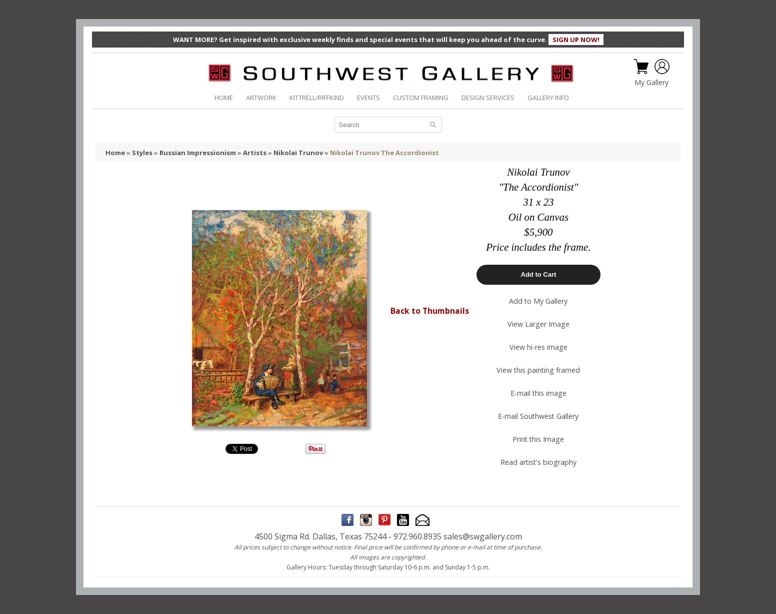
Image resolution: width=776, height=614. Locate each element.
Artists (254, 152)
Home (115, 152)
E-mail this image (538, 393)
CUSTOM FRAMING (420, 97)
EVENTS (368, 97)
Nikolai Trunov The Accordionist (384, 152)
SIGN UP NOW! (576, 39)
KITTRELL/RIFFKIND (317, 97)
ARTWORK (261, 97)
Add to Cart (538, 274)
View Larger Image (539, 324)
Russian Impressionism (198, 152)
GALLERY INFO (548, 97)
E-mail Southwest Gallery (538, 416)
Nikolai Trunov (298, 152)
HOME (223, 97)
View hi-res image (539, 347)
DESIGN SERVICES (488, 97)
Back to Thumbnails (429, 310)
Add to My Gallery (538, 301)
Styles (142, 152)
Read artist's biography (538, 462)
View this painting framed (538, 370)
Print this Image (538, 439)
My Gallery (651, 82)
